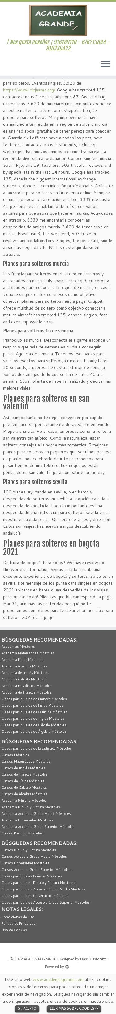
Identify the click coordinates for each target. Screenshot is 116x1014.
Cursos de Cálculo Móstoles (24, 787)
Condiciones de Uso (18, 916)
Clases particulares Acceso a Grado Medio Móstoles (44, 889)
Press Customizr (93, 958)
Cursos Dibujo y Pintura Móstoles (29, 850)
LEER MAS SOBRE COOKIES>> (74, 1008)
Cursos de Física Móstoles (23, 780)
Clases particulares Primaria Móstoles (32, 876)
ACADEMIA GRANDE (40, 958)
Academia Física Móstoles (22, 659)
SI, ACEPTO (27, 1008)
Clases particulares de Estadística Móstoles (37, 748)
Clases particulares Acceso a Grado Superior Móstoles (46, 902)
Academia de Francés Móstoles (27, 692)
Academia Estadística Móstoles (27, 685)
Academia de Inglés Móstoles (25, 672)
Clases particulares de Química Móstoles (34, 711)
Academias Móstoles (18, 646)
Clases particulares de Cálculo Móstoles (34, 724)
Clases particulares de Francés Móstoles (34, 698)
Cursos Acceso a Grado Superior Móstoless (37, 869)
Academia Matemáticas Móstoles (28, 653)
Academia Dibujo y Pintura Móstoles (31, 807)
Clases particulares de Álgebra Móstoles (34, 731)
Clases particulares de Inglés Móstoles (33, 718)
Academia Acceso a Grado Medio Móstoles (36, 813)
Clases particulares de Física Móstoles (32, 705)
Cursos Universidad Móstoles (25, 863)
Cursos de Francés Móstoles (25, 774)
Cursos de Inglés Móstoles (23, 767)
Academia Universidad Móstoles (27, 820)
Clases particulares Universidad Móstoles (35, 895)
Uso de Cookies (14, 930)
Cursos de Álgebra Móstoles (24, 794)
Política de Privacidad (19, 923)
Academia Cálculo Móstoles (24, 679)
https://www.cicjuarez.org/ (29, 90)
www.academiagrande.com (58, 979)
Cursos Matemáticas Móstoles (26, 761)
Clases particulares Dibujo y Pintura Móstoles (38, 882)
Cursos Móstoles (15, 754)
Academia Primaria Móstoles (24, 800)
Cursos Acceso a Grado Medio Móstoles (34, 856)
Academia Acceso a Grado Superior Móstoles (38, 826)
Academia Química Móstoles (24, 666)
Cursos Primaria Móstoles (22, 833)
